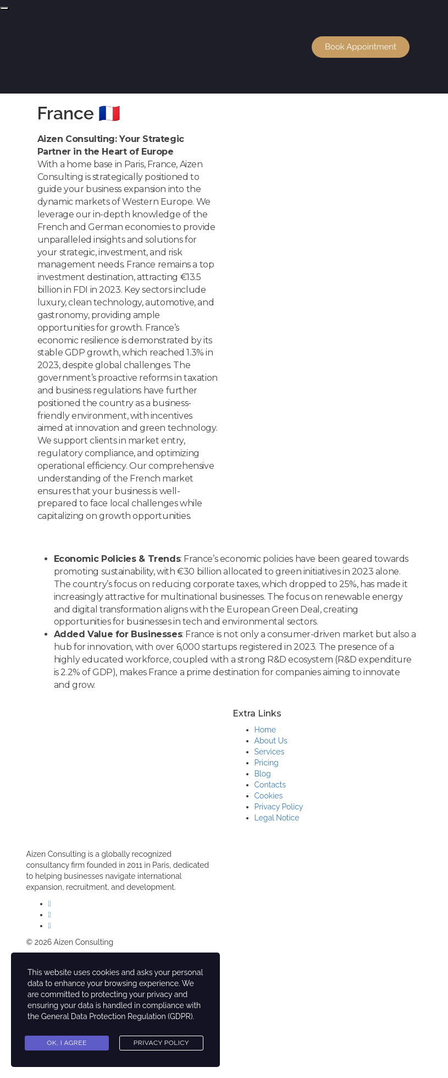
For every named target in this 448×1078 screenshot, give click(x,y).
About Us (271, 740)
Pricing (267, 762)
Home (265, 729)
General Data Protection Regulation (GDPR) (117, 1016)
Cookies (269, 795)
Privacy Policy (279, 806)
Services (270, 751)
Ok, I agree (67, 1043)
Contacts (270, 784)
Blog (263, 773)
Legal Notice (277, 817)
